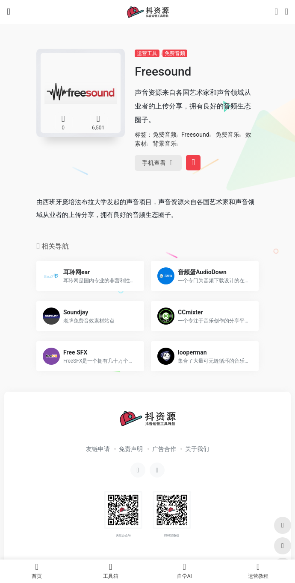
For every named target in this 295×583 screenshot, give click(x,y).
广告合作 (164, 448)
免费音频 (175, 53)
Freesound (195, 134)
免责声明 (131, 448)
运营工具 (147, 53)
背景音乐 (165, 143)
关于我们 (197, 448)
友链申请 (98, 448)
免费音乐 (227, 134)
